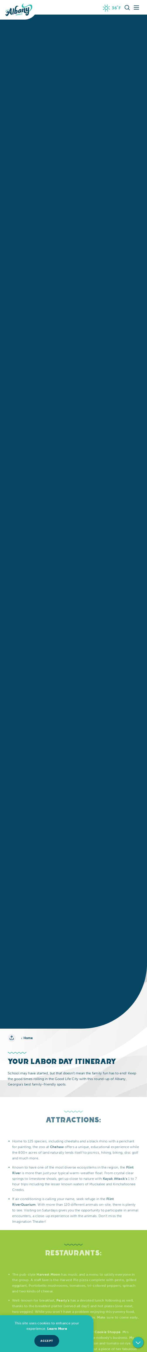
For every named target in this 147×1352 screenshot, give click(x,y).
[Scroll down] (138, 1343)
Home (27, 1038)
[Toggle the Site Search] (127, 7)
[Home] (19, 10)
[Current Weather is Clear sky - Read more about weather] (112, 8)
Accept (46, 1340)
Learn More (57, 1329)
